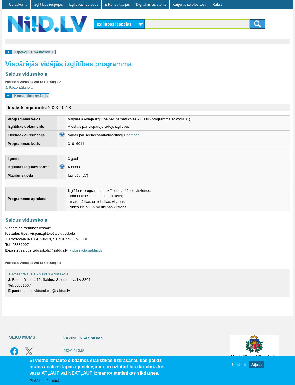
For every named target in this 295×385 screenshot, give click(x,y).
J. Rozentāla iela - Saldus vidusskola (38, 274)
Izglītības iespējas (48, 4)
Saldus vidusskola (26, 74)
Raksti (217, 4)
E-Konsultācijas (117, 4)
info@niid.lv (73, 350)
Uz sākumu (18, 4)
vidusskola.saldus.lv (86, 250)
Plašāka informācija (46, 380)
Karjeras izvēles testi (189, 4)
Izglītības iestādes (83, 4)
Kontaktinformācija (31, 96)
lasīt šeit (132, 135)
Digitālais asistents (151, 4)
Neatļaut (239, 365)
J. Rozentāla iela (19, 87)
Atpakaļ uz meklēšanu (33, 52)
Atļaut (256, 365)
